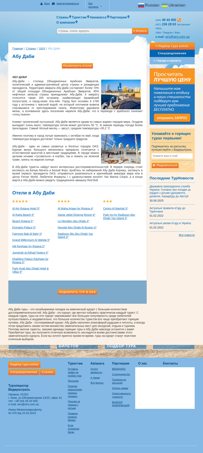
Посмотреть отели (77, 65)
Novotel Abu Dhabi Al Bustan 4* (77, 227)
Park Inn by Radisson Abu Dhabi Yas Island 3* (119, 216)
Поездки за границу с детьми (74, 405)
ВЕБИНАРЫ (118, 369)
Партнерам (120, 363)
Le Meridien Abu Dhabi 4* (73, 221)
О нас (142, 363)
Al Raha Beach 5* (23, 214)
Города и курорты (169, 60)
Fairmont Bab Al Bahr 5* (27, 233)
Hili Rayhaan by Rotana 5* (28, 246)
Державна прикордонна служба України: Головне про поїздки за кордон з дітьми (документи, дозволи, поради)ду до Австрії (170, 191)
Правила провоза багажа (73, 417)
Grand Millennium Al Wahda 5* (31, 240)
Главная (17, 48)
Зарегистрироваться (67, 3)
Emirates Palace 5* (24, 227)
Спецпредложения (172, 53)
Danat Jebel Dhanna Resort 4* (76, 214)
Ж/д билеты (96, 383)
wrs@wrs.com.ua (177, 36)
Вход (47, 3)
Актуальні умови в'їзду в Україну (170, 223)
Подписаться (165, 165)
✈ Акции (95, 377)
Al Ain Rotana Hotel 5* (26, 208)
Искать (140, 30)
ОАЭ (42, 48)
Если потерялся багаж (73, 429)
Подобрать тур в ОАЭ (77, 292)
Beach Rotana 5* (22, 221)
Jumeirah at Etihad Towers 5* (30, 252)
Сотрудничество (121, 374)
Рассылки (73, 381)
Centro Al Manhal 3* (115, 208)
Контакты (170, 363)
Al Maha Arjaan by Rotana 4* (75, 208)
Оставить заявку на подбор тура (74, 372)
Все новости (187, 235)
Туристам (75, 363)
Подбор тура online (172, 46)
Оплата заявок (120, 388)
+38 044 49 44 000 (25, 401)
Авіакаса (97, 363)
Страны (31, 48)
